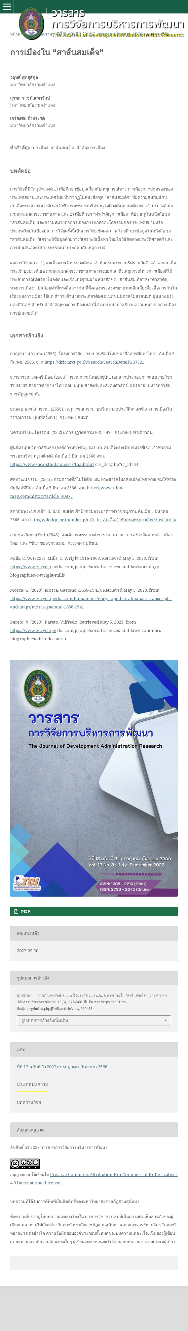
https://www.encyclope (33, 630)
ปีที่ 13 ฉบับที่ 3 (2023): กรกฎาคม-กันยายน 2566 (100, 34)
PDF (25, 911)
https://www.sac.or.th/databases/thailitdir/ (52, 464)
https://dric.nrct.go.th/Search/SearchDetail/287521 (94, 362)
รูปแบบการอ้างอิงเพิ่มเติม (45, 1020)
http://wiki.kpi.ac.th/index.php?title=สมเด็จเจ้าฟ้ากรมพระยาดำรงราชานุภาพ (103, 520)
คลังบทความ (40, 34)
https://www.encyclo (30, 567)
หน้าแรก (17, 34)
